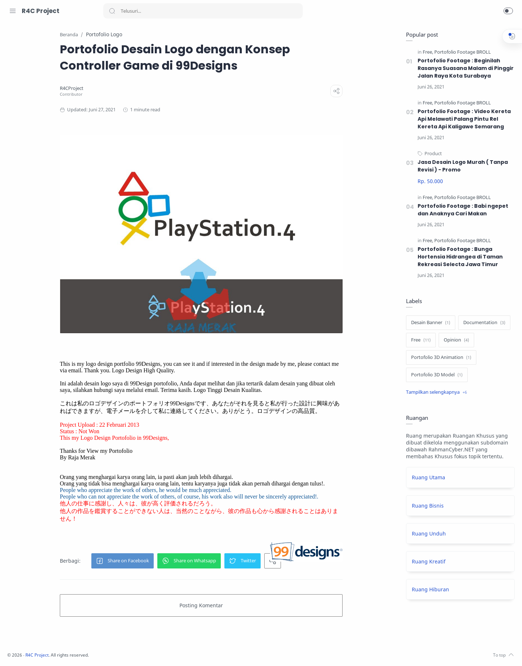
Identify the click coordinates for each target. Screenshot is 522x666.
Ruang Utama (426, 477)
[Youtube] (45, 651)
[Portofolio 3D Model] (435, 375)
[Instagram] (23, 651)
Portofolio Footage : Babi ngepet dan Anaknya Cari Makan (461, 210)
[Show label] (434, 392)
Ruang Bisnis (426, 505)
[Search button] (112, 10)
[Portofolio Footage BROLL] (460, 52)
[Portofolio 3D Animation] (439, 358)
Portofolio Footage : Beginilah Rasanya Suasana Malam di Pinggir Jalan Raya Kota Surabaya (464, 68)
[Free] (426, 52)
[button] (508, 11)
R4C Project (40, 11)
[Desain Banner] (428, 323)
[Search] (203, 10)
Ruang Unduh (427, 533)
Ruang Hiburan (428, 589)
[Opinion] (454, 340)
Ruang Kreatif (427, 561)
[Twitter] (34, 651)
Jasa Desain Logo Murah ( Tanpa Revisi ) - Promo (461, 166)
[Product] (431, 154)
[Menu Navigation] (12, 11)
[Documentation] (482, 323)
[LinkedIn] (56, 651)
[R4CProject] (118, 89)
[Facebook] (12, 651)
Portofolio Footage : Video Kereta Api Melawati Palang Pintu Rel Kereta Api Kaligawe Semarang (462, 119)
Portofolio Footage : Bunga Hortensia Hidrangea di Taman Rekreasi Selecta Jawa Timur (459, 257)
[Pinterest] (67, 651)
